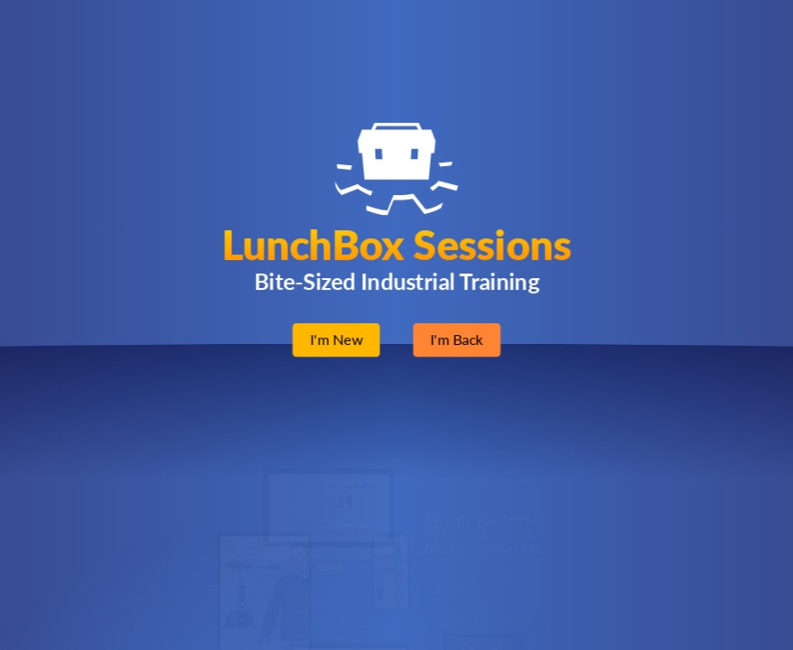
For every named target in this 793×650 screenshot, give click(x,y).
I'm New (336, 339)
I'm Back (456, 339)
